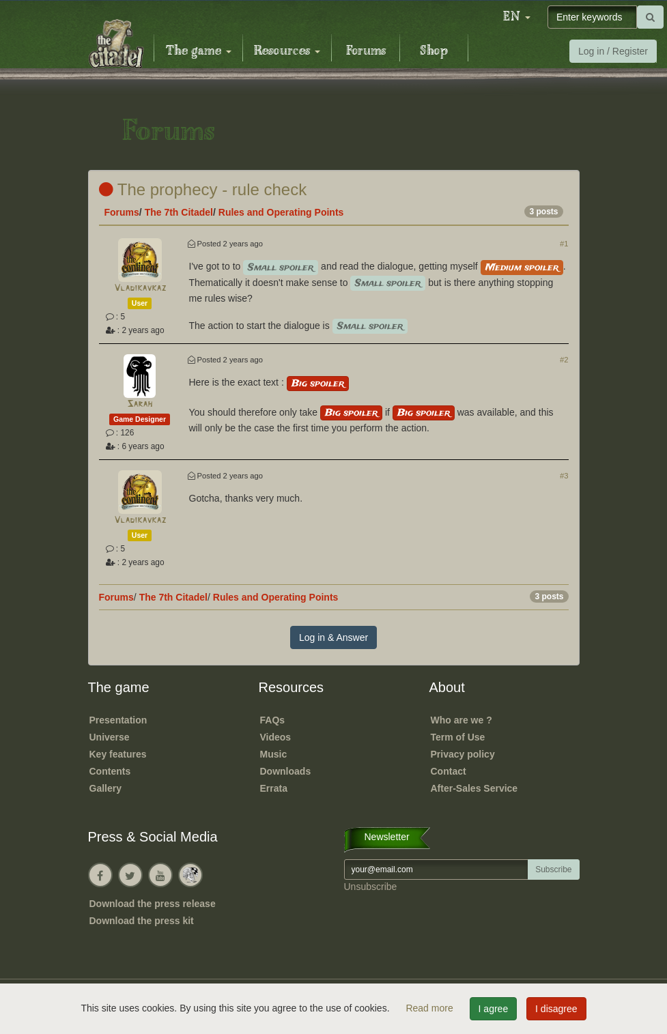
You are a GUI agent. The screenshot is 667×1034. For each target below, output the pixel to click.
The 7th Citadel (179, 212)
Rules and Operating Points (281, 212)
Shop (434, 51)
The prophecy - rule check (203, 189)
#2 (564, 360)
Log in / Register (613, 51)
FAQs (272, 720)
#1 (564, 244)
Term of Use (458, 737)
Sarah (139, 404)
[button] (517, 17)
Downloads (285, 771)
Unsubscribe (370, 886)
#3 (564, 476)
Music (273, 754)
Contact (448, 771)
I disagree (556, 1008)
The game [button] (198, 51)
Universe (109, 737)
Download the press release (152, 903)
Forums (366, 51)
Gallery (105, 788)
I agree (494, 1008)
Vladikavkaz (140, 288)
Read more (430, 1008)
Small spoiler (280, 267)
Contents (110, 771)
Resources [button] (287, 51)
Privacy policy (463, 754)
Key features (118, 754)
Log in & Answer (333, 637)
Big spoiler (318, 383)
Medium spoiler (521, 267)
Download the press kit (141, 920)
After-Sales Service (474, 788)
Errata (273, 788)
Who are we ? (461, 720)
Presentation (118, 720)
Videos (276, 737)
